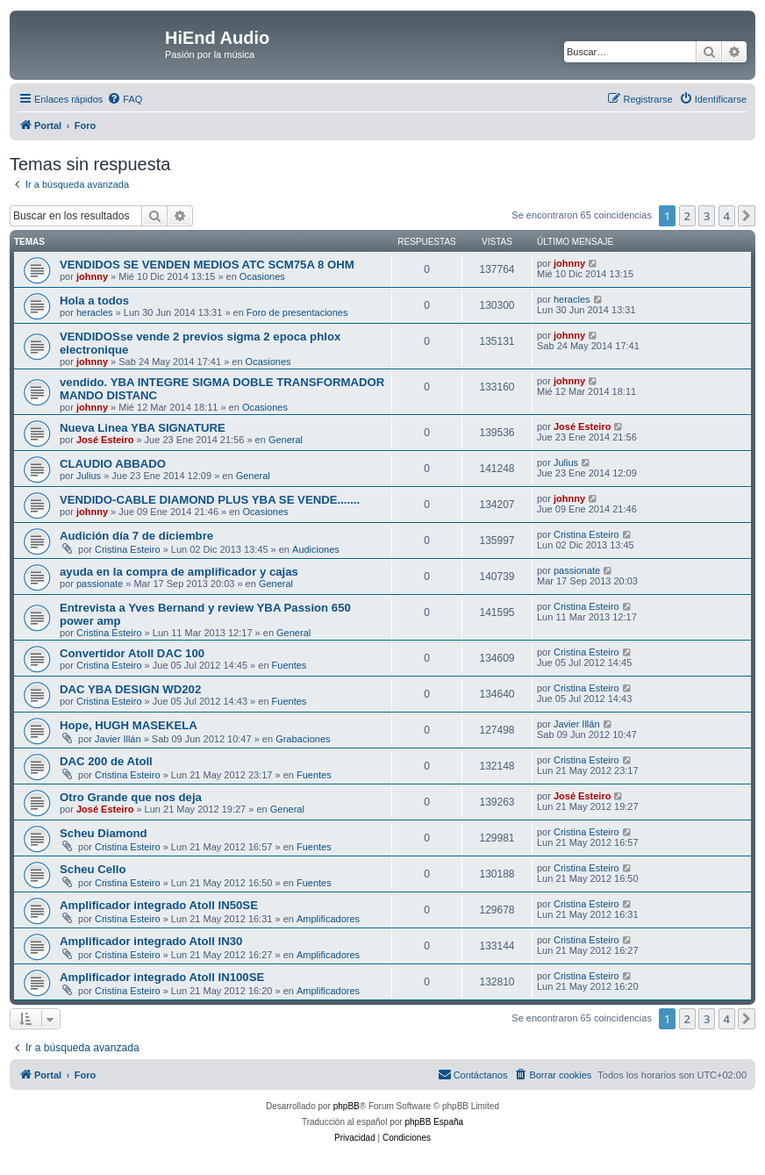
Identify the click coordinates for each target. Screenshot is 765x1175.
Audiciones (316, 549)
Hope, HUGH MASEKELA (128, 725)
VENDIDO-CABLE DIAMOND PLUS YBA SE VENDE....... (210, 499)
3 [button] (707, 216)
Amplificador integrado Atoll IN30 (151, 941)
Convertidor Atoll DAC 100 (132, 653)
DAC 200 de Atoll (106, 761)
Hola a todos (94, 300)
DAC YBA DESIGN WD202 (130, 689)
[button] (746, 215)
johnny (92, 276)
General (285, 439)
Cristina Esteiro (128, 549)
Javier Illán (118, 739)
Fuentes (289, 665)
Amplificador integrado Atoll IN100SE (162, 977)
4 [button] (727, 216)
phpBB (346, 1106)
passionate (99, 583)
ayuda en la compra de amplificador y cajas (179, 571)
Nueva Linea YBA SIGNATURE (142, 427)
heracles (94, 312)
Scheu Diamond (103, 833)
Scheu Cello (92, 869)
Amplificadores (328, 918)
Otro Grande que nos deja (131, 797)
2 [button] (687, 216)
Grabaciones (302, 739)
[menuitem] (124, 99)
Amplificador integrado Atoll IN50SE (159, 905)
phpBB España (433, 1122)
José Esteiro (104, 439)
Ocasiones (262, 276)
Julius (88, 475)
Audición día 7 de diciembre (136, 535)
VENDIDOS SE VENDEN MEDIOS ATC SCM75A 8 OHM (207, 264)
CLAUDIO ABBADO (113, 463)
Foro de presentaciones (297, 312)
